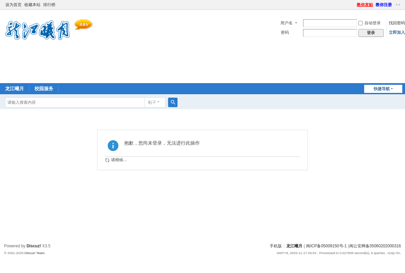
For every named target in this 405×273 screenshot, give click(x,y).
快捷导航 (382, 88)
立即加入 (397, 32)
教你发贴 (365, 4)
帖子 (152, 102)
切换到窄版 (398, 5)
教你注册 (384, 4)
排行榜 (49, 4)
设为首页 (13, 4)
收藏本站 (32, 4)
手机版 (276, 246)
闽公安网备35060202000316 (375, 246)
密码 (285, 32)
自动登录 (369, 23)
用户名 (286, 23)
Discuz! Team (34, 253)
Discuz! (34, 246)
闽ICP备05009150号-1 (326, 246)
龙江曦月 (14, 88)
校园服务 (43, 88)
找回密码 (397, 23)
